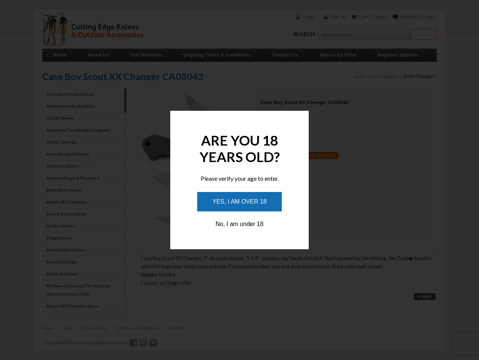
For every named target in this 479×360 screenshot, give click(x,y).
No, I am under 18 (239, 224)
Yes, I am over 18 (240, 201)
